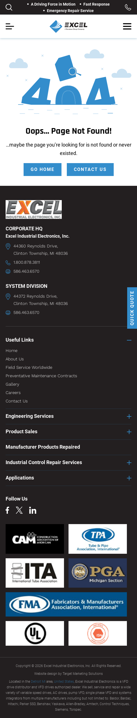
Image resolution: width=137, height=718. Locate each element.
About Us (15, 359)
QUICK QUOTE (132, 308)
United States (64, 682)
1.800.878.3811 (26, 262)
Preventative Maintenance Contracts (41, 375)
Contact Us (17, 401)
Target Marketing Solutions (83, 674)
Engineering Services (30, 416)
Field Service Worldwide (29, 367)
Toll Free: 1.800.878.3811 (128, 7)
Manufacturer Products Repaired (43, 447)
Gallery (12, 384)
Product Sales (21, 431)
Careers (13, 392)
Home (11, 350)
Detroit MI (38, 682)
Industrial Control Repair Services (44, 462)
